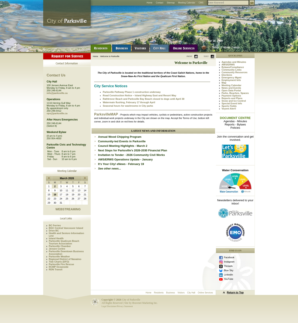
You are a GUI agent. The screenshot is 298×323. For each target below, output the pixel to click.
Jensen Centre (57, 248)
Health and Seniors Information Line (66, 234)
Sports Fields (229, 106)
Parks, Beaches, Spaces (235, 93)
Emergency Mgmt (231, 77)
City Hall (191, 292)
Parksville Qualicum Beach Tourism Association (64, 242)
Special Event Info (232, 103)
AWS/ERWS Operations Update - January (125, 159)
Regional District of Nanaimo (65, 259)
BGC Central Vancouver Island (66, 228)
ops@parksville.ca (57, 113)
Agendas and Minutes (234, 62)
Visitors (181, 292)
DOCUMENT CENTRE (235, 118)
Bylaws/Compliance (233, 67)
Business (170, 292)
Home (149, 3)
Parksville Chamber (60, 246)
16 (55, 194)
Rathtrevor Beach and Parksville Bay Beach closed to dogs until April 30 (143, 99)
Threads (228, 266)
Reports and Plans (232, 98)
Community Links (231, 69)
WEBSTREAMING (68, 209)
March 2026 (67, 178)
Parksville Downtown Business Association (66, 252)
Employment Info (231, 80)
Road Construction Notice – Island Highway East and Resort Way (139, 95)
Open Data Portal (231, 90)
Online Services (205, 292)
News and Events (231, 88)
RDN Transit (55, 269)
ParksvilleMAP (106, 114)
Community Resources (234, 72)
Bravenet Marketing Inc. (145, 302)
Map (224, 82)
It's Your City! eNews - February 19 (121, 164)
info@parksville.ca (57, 93)
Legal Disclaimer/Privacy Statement (117, 306)
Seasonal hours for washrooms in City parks (128, 105)
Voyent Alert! (229, 108)
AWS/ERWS (228, 64)
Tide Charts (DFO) (59, 261)
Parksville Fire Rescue (61, 264)
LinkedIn (228, 274)
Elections (227, 75)
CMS (201, 3)
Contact (159, 3)
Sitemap (171, 3)
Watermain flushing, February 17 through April (129, 102)
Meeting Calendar (186, 3)
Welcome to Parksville (109, 56)
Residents (158, 292)
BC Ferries (55, 225)
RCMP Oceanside (58, 267)
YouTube (228, 279)
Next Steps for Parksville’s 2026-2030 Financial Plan (132, 150)
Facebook (229, 257)
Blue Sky (228, 270)
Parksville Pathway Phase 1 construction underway (132, 92)
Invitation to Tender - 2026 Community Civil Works (131, 155)
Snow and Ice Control (234, 101)
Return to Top (235, 292)
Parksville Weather (59, 256)
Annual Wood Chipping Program (119, 136)
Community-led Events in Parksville (122, 141)
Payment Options (231, 95)
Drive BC (54, 230)
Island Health (56, 238)
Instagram (229, 261)
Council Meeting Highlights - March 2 (122, 145)
